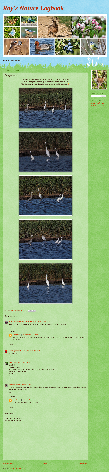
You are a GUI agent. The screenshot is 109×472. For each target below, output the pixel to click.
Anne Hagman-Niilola (16, 351)
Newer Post (8, 463)
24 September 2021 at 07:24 (41, 321)
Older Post (83, 463)
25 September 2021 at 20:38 (21, 362)
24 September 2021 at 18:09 (31, 351)
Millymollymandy (14, 384)
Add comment (9, 413)
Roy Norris (16, 335)
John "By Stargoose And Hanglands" (21, 321)
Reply (10, 327)
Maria (11, 362)
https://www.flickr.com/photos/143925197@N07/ (98, 105)
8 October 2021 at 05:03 (27, 384)
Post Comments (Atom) (18, 468)
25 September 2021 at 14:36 (31, 335)
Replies (13, 331)
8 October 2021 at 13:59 (30, 400)
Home (46, 463)
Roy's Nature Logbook (33, 8)
